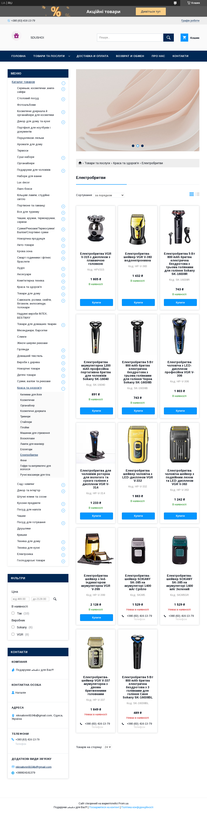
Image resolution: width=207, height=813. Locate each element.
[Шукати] (168, 38)
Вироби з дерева (28, 362)
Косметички (27, 400)
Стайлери (26, 422)
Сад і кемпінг (25, 484)
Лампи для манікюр (32, 443)
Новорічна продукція (31, 238)
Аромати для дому (29, 144)
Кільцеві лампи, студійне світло (33, 196)
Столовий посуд (28, 98)
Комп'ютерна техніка (30, 280)
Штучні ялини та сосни (31, 496)
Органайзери (25, 163)
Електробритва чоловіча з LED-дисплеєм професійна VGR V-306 (179, 368)
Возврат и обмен (130, 56)
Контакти (180, 56)
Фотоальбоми (26, 104)
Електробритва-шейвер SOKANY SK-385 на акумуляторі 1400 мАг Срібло (137, 582)
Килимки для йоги (31, 394)
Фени (23, 460)
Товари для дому (28, 293)
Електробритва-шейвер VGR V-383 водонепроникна (138, 257)
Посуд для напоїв (29, 509)
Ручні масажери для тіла (35, 474)
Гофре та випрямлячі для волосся (35, 467)
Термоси (22, 150)
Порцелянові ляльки (30, 137)
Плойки (24, 427)
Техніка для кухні (28, 547)
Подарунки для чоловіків (33, 169)
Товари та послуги (49, 56)
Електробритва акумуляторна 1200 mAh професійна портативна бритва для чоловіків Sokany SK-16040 (96, 370)
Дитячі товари (26, 374)
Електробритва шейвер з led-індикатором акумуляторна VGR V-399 (95, 582)
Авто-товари (25, 244)
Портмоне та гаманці (31, 205)
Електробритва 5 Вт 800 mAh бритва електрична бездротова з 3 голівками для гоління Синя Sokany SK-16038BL (137, 687)
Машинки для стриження (35, 433)
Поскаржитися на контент (104, 807)
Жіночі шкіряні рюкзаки (32, 343)
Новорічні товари (28, 368)
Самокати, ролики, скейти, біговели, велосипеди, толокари (34, 303)
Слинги (21, 336)
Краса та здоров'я (126, 163)
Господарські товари (31, 560)
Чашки (21, 515)
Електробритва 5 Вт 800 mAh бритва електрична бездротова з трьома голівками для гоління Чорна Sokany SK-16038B (137, 372)
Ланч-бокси (24, 188)
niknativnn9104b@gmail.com (34, 766)
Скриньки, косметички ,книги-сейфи (36, 90)
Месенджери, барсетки (32, 330)
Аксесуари (24, 274)
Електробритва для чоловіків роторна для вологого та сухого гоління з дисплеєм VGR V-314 (95, 479)
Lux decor (23, 182)
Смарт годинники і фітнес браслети (34, 259)
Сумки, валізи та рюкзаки (33, 381)
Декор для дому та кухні (33, 121)
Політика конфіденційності (137, 807)
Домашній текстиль (30, 355)
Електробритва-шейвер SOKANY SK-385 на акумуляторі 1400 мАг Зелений (179, 582)
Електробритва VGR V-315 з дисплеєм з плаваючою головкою (95, 258)
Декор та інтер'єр (28, 490)
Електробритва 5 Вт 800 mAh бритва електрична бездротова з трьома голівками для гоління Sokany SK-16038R (179, 264)
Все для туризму (28, 211)
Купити (96, 302)
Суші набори (25, 156)
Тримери (25, 416)
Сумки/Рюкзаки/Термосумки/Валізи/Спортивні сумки (36, 230)
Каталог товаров (23, 82)
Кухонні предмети (28, 503)
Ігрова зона (24, 251)
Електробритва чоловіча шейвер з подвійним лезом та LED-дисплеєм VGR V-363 (179, 477)
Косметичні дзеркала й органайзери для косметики (35, 113)
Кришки (22, 534)
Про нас (158, 56)
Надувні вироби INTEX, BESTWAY (32, 315)
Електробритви (29, 454)
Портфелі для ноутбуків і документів (33, 129)
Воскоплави (27, 438)
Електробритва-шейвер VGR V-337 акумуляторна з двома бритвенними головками (96, 685)
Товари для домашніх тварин (36, 324)
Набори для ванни (29, 176)
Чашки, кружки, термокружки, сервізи (36, 219)
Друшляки (24, 528)
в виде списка (197, 195)
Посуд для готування (31, 522)
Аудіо (21, 267)
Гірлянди (23, 349)
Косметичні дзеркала (33, 411)
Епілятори (26, 449)
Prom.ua (123, 803)
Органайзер (27, 405)
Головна (18, 56)
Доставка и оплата (92, 56)
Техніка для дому (28, 541)
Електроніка (25, 554)
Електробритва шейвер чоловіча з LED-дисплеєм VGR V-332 (137, 475)
